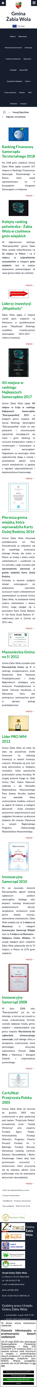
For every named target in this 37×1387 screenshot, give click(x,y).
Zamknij (18, 1383)
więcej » (30, 195)
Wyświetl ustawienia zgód (18, 1375)
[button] (34, 3)
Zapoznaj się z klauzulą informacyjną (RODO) (18, 1372)
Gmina (18, 12)
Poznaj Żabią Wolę (21, 112)
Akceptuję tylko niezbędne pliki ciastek (18, 1379)
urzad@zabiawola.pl (16, 1284)
